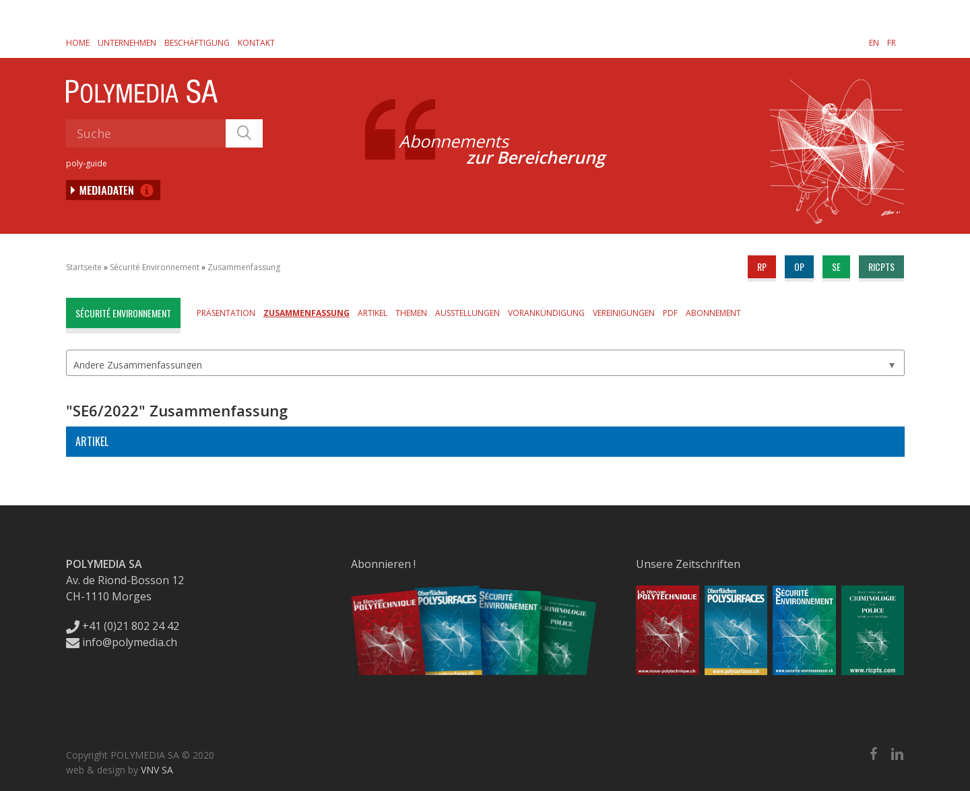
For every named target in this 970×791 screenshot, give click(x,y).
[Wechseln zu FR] (891, 42)
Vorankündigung (546, 313)
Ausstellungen (467, 313)
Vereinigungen (624, 313)
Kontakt (256, 43)
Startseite (84, 267)
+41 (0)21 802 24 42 (122, 626)
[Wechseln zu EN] (874, 42)
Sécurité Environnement (154, 267)
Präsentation (226, 313)
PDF (670, 313)
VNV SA (157, 769)
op (799, 266)
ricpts (881, 266)
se (836, 266)
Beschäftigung (197, 43)
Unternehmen (127, 43)
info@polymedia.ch (121, 642)
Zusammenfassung (243, 267)
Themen (411, 313)
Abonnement (713, 313)
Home (78, 43)
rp (762, 266)
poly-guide (86, 163)
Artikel (372, 313)
